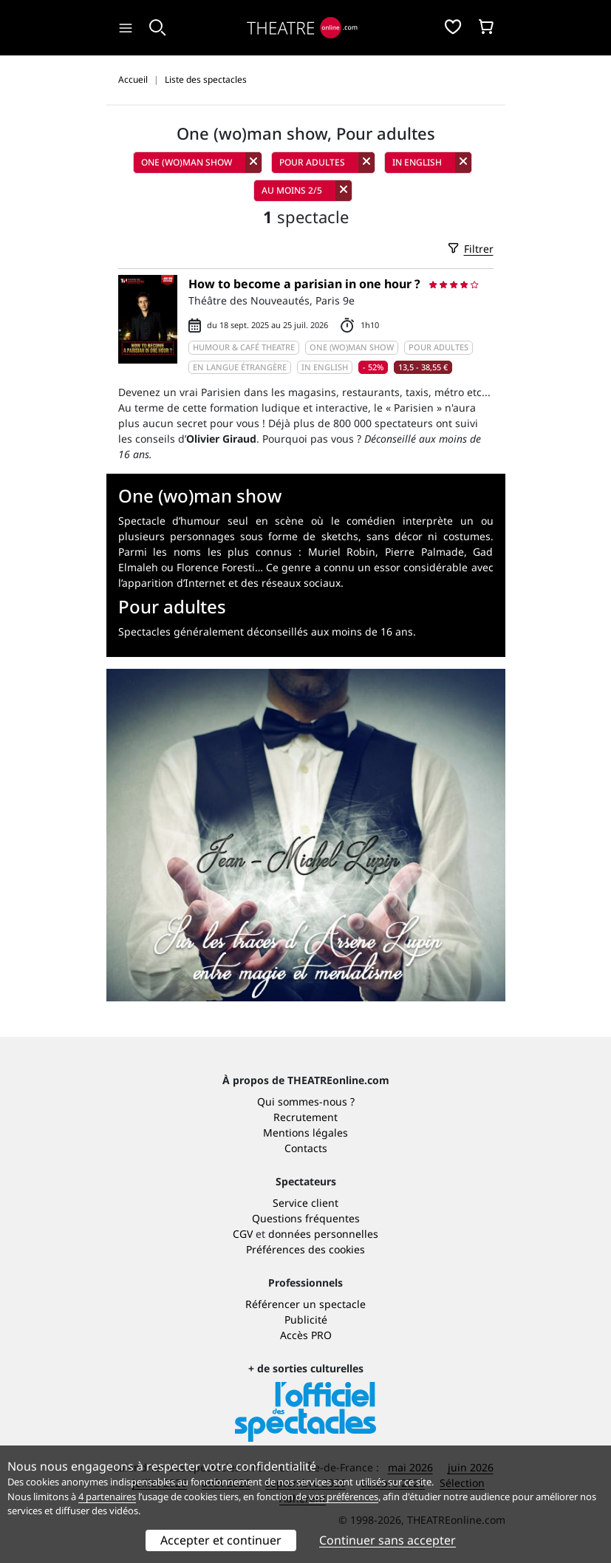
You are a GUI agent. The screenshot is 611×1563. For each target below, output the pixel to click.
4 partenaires (107, 1496)
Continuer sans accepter (387, 1540)
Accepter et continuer (220, 1540)
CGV (243, 1234)
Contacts (305, 1148)
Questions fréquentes (306, 1218)
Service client (305, 1203)
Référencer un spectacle (305, 1304)
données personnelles (323, 1234)
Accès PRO (306, 1335)
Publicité (305, 1319)
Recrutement (305, 1117)
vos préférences (343, 1496)
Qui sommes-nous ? (306, 1101)
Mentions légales (305, 1133)
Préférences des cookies (305, 1249)
